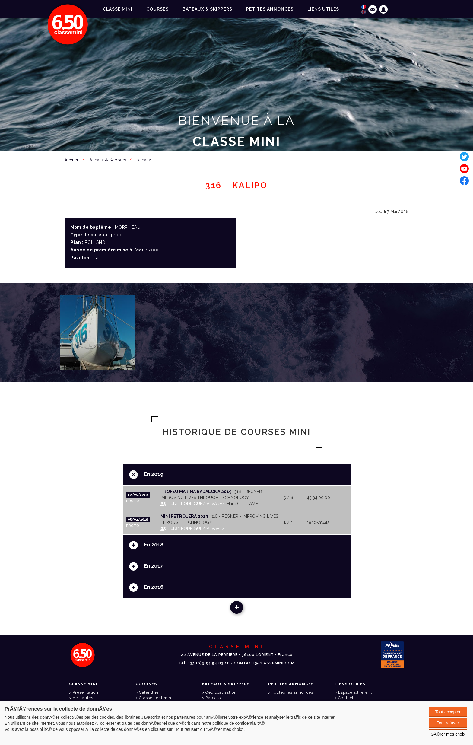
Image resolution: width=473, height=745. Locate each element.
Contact (346, 698)
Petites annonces (270, 9)
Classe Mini (117, 9)
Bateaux (213, 698)
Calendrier (149, 692)
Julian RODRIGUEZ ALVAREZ (197, 503)
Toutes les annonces (292, 692)
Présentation (85, 692)
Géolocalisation (221, 692)
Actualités (83, 698)
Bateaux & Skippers (207, 9)
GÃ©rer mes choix (447, 734)
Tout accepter (448, 711)
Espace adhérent (237, 171)
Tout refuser (448, 723)
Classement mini (156, 698)
